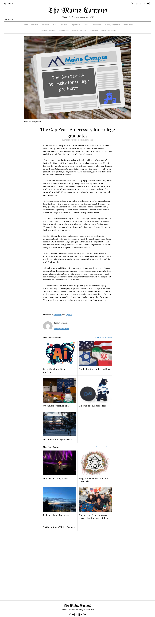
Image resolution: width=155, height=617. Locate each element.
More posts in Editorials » (103, 337)
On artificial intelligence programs (55, 370)
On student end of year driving (58, 439)
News (54, 24)
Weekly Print (64, 30)
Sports (75, 24)
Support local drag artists (55, 478)
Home (25, 24)
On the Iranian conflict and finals (95, 369)
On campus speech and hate (57, 405)
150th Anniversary (108, 30)
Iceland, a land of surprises (56, 515)
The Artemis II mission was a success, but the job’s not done (93, 516)
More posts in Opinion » (104, 447)
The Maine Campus (77, 10)
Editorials (58, 314)
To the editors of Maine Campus (59, 527)
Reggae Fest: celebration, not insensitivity (93, 480)
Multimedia (97, 24)
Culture (44, 24)
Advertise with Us (79, 30)
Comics (85, 24)
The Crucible (128, 24)
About (33, 24)
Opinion (64, 24)
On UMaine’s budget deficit (92, 405)
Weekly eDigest (111, 24)
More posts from (61, 328)
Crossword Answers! (48, 30)
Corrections (93, 30)
